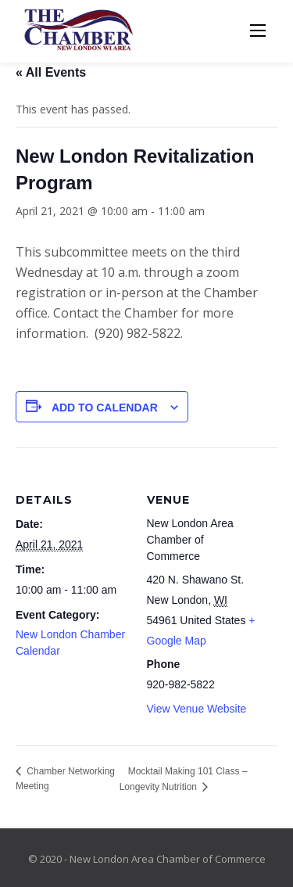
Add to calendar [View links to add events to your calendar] (105, 407)
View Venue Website (197, 708)
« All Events (51, 72)
